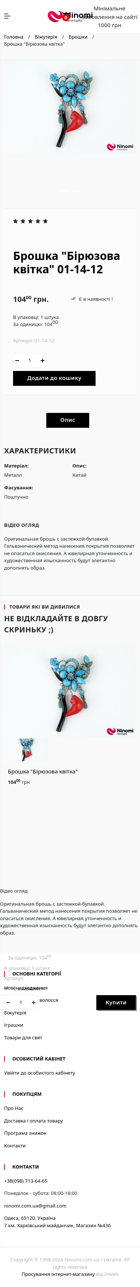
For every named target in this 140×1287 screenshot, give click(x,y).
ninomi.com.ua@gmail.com (35, 1205)
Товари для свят (23, 1037)
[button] (64, 191)
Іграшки (13, 1025)
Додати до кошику (54, 377)
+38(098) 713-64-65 (25, 1180)
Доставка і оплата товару (33, 1120)
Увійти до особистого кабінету (39, 1072)
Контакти (15, 1145)
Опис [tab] (67, 419)
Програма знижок (25, 1133)
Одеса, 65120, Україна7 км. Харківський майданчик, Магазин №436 (57, 1222)
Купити (116, 1002)
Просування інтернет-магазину (58, 1274)
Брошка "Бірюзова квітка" (43, 771)
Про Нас (14, 1108)
